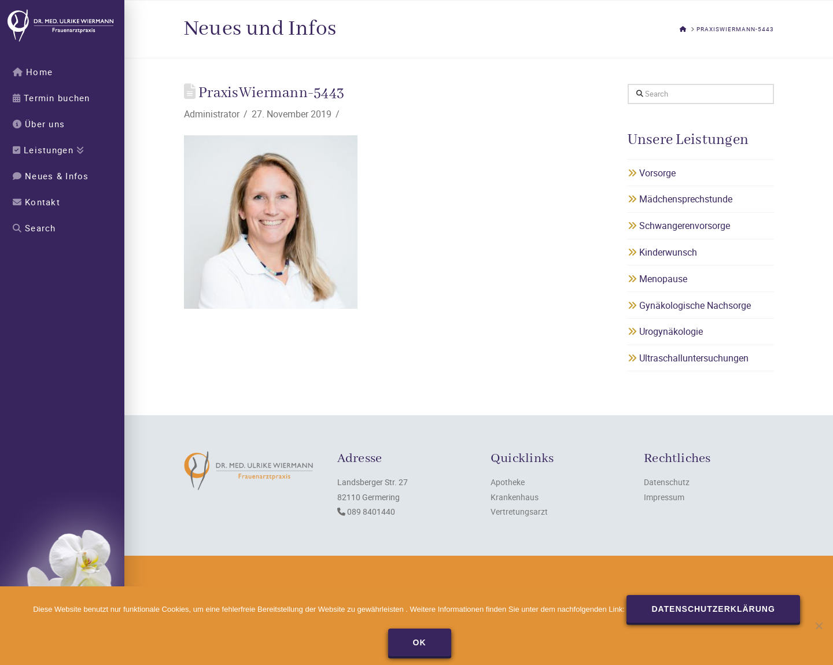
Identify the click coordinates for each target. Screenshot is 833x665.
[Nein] (818, 625)
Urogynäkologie (665, 331)
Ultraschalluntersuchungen (688, 358)
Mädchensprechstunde (680, 199)
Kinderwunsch (662, 252)
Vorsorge (652, 173)
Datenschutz (667, 481)
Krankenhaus (515, 497)
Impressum (664, 497)
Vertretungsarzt (519, 511)
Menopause (657, 278)
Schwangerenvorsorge (679, 225)
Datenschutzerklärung (713, 609)
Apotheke (508, 481)
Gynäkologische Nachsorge (689, 305)
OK (419, 642)
